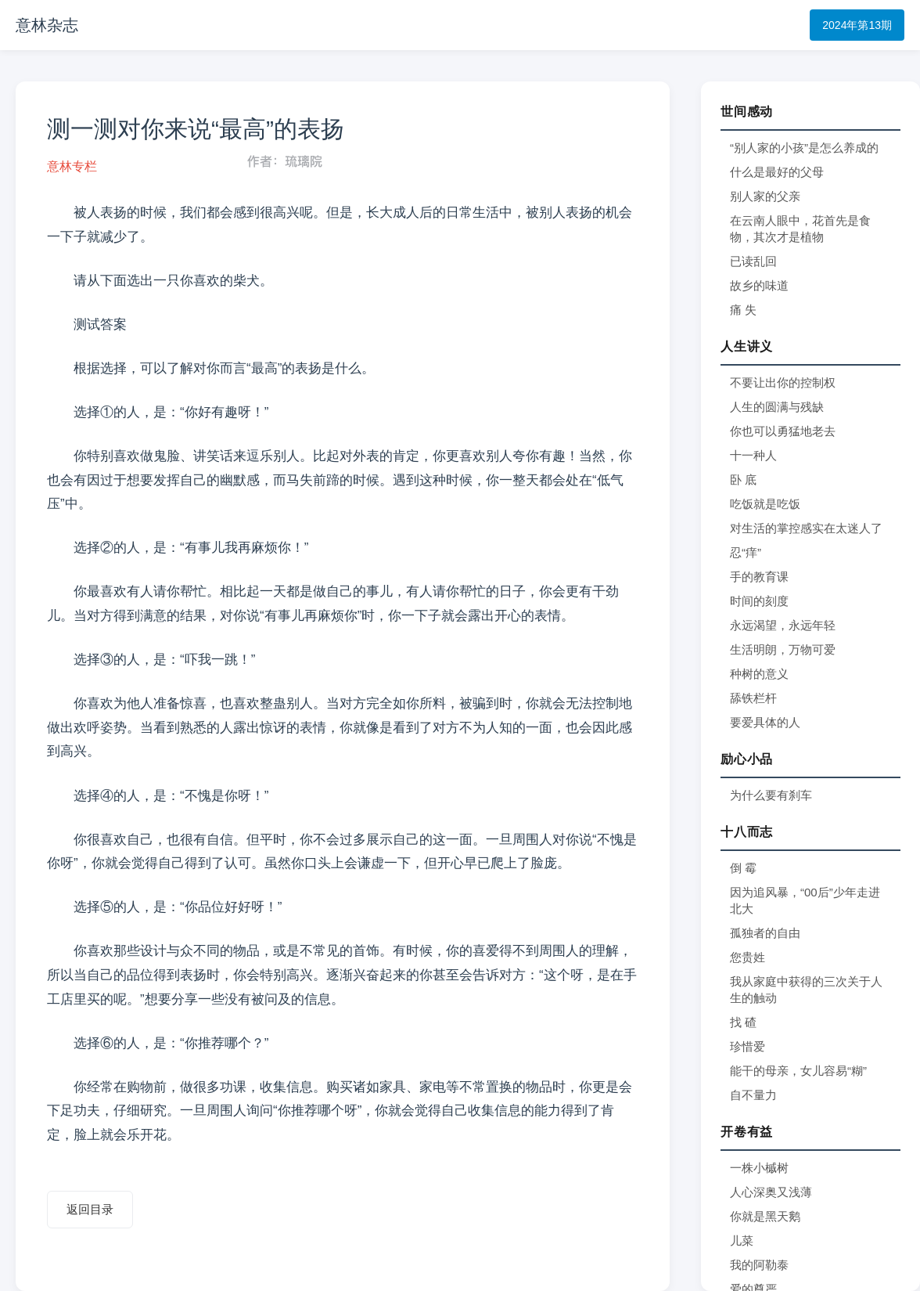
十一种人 (753, 455)
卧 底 (743, 479)
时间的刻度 (759, 601)
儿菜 (741, 1240)
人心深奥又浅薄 (771, 1192)
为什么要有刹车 (771, 795)
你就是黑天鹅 (765, 1216)
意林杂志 (47, 25)
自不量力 (753, 1095)
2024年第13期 (857, 25)
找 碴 (743, 1022)
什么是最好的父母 (777, 172)
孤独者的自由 (765, 932)
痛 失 (743, 309)
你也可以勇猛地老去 (783, 431)
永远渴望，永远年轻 (783, 625)
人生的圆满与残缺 (777, 406)
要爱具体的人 (765, 722)
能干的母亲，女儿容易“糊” (798, 1070)
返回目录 (89, 1209)
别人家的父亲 (765, 196)
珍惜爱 (747, 1046)
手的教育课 (759, 576)
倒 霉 (743, 867)
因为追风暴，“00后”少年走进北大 (805, 900)
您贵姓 (747, 957)
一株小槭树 (759, 1167)
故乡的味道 (759, 285)
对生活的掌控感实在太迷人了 (806, 528)
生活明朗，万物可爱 (783, 649)
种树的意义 (759, 673)
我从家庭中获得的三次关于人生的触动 (806, 989)
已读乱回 (753, 261)
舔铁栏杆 (753, 698)
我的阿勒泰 (759, 1264)
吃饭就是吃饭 (765, 503)
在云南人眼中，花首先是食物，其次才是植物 (800, 228)
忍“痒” (745, 552)
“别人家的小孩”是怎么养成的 (804, 147)
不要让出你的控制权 (783, 382)
